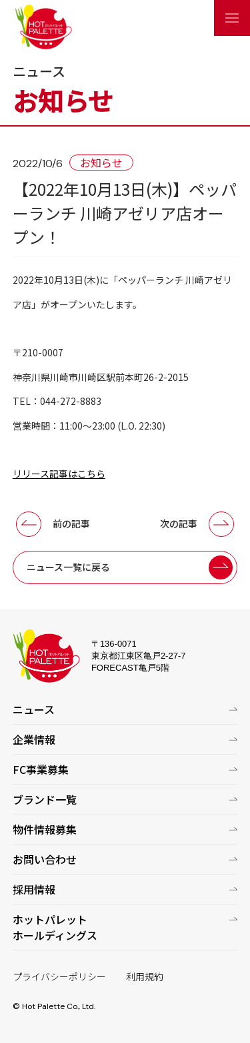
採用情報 (34, 889)
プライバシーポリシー (59, 976)
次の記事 (178, 523)
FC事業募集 (41, 769)
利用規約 (144, 976)
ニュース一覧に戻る (68, 566)
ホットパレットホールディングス (55, 927)
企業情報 (34, 739)
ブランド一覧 (45, 799)
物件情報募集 (45, 829)
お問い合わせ (45, 859)
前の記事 (71, 523)
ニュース (34, 709)
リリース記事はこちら (59, 473)
